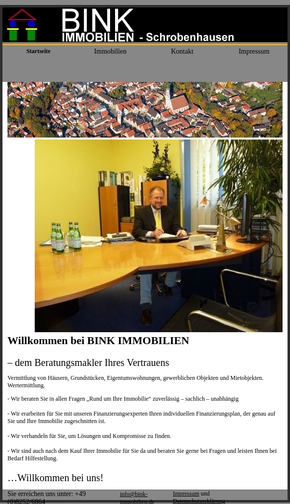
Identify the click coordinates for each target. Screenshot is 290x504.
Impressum (186, 493)
